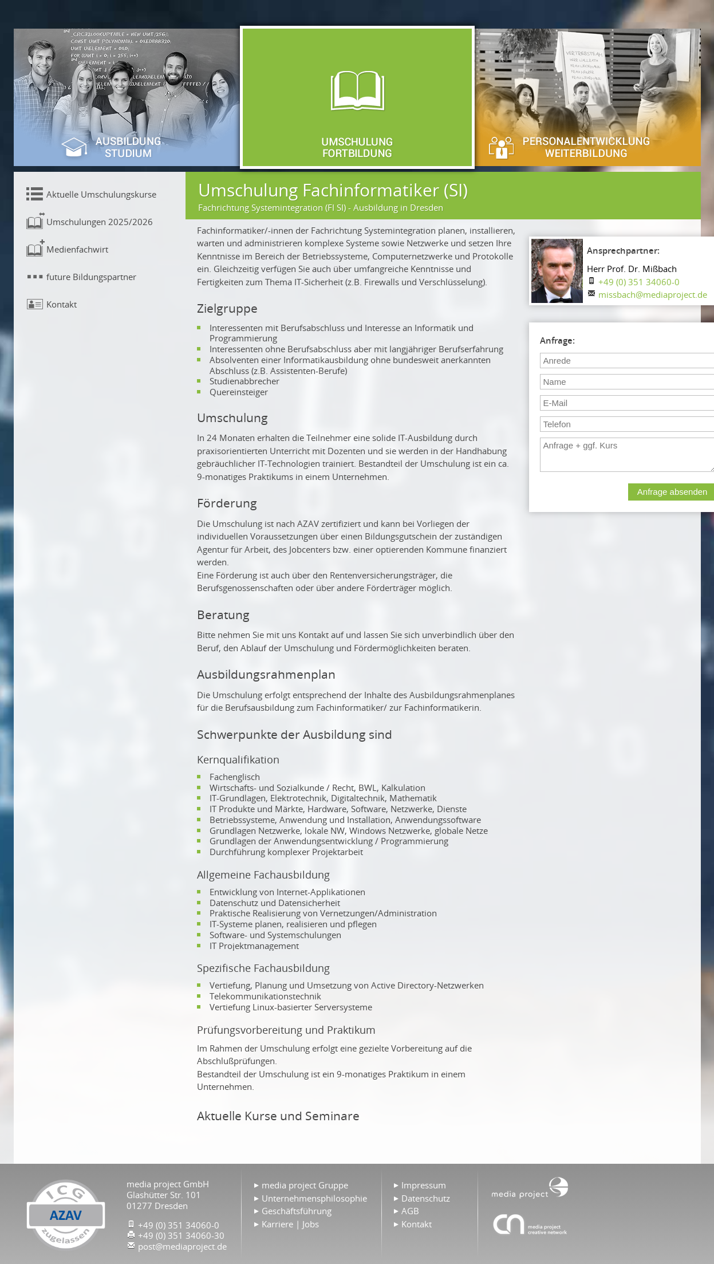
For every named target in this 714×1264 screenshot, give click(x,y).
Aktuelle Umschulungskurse (101, 194)
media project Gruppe (305, 1185)
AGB (410, 1210)
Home (530, 1186)
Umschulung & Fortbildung (357, 97)
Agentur (530, 1224)
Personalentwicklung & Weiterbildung (586, 97)
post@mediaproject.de (182, 1246)
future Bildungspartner (91, 276)
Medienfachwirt (77, 249)
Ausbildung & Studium (128, 97)
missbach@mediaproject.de (652, 294)
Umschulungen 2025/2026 (99, 221)
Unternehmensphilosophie (314, 1198)
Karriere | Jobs (290, 1224)
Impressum (423, 1185)
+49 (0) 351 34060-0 (639, 282)
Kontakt (61, 304)
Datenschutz (425, 1198)
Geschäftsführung (297, 1210)
